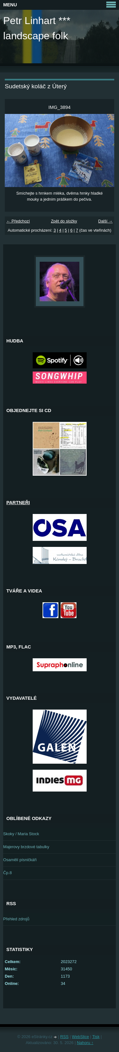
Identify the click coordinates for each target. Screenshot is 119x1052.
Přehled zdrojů (16, 919)
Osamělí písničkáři (19, 859)
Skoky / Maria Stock (21, 833)
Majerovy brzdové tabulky (26, 846)
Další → (105, 221)
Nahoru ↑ (85, 1042)
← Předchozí (18, 221)
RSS (64, 1036)
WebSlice (80, 1036)
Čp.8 (7, 872)
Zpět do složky (64, 221)
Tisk (96, 1036)
